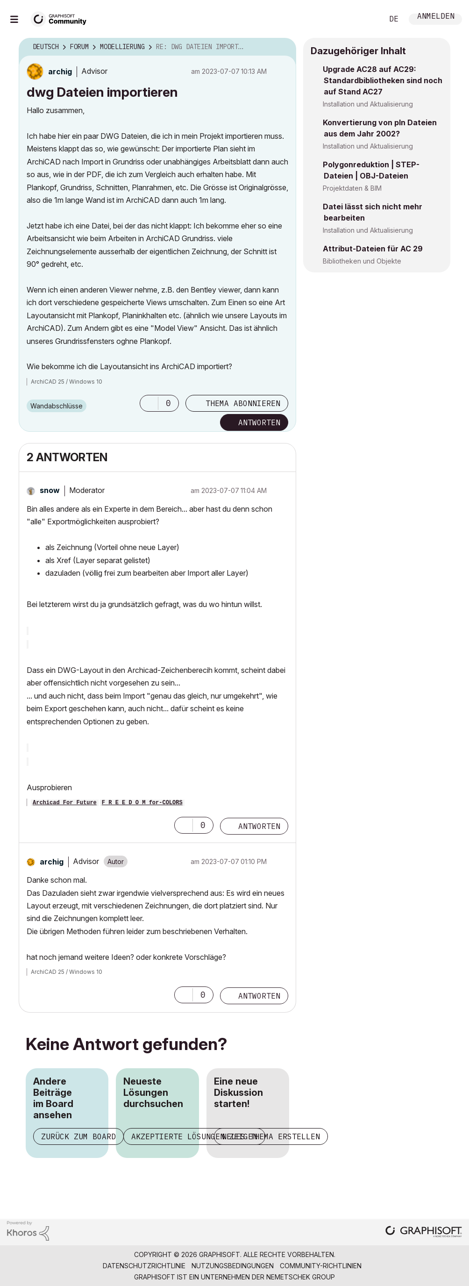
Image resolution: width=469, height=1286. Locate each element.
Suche (366, 19)
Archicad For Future (65, 803)
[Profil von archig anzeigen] (60, 71)
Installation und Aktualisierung (368, 104)
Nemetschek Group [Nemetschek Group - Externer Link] (300, 1277)
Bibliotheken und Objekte (362, 261)
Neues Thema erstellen (271, 1136)
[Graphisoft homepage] (423, 1232)
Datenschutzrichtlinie (144, 1266)
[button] (149, 403)
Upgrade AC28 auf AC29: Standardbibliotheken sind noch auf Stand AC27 (382, 80)
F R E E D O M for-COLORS (142, 803)
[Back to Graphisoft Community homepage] (61, 18)
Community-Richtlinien (321, 1266)
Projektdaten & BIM (352, 188)
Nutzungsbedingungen (233, 1266)
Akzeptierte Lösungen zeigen (194, 1136)
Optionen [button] (283, 47)
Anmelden (436, 17)
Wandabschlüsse (56, 406)
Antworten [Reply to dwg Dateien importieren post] (259, 422)
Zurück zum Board (78, 1136)
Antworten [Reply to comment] (259, 826)
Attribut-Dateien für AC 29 (373, 248)
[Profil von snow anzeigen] (50, 490)
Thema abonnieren (243, 403)
